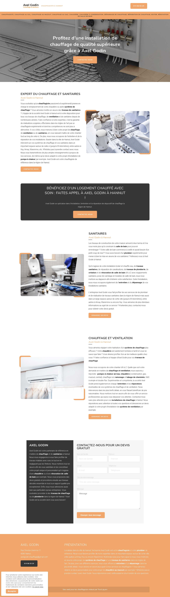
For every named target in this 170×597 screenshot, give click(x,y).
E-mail (79, 466)
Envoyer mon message (91, 515)
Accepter (12, 591)
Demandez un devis (100, 315)
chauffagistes (83, 589)
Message (80, 489)
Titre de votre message (85, 477)
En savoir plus (37, 587)
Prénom (111, 454)
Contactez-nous (85, 60)
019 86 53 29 (138, 6)
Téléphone (112, 466)
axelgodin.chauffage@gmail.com (34, 557)
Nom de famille (82, 454)
